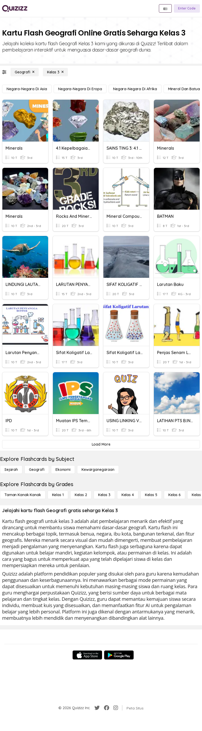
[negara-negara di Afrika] (135, 89)
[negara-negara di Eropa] (80, 89)
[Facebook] (106, 708)
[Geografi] (25, 72)
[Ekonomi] (63, 469)
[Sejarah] (11, 469)
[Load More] (101, 444)
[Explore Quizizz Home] (14, 8)
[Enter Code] (187, 8)
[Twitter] (97, 708)
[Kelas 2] (81, 495)
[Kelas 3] (55, 72)
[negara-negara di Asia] (27, 89)
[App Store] (87, 655)
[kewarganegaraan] (98, 469)
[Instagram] (115, 708)
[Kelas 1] (58, 495)
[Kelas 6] (174, 495)
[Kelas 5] (151, 495)
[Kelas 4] (127, 495)
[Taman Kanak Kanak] (23, 495)
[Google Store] (119, 655)
